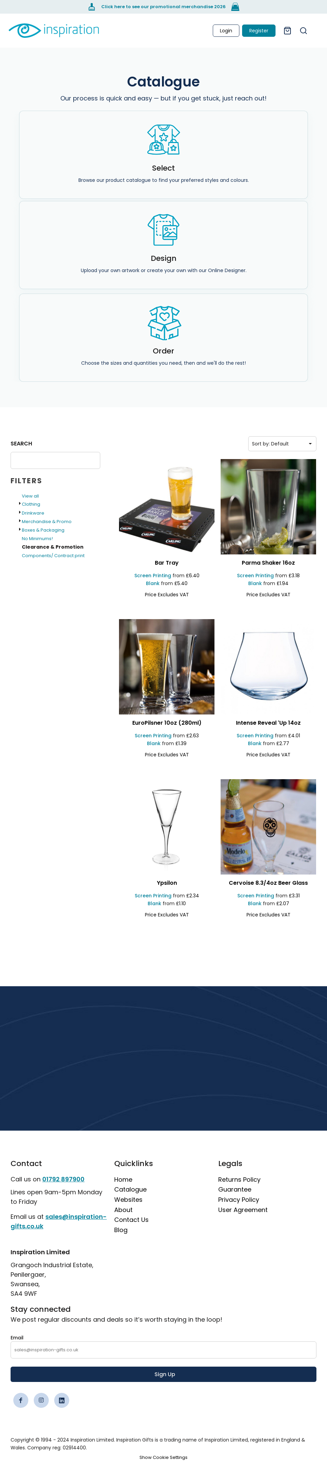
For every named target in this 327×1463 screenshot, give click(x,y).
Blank (153, 583)
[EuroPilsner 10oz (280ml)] (167, 723)
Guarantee (234, 1189)
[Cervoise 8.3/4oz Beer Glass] (268, 883)
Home (123, 1179)
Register (258, 30)
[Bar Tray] (167, 563)
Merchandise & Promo (47, 521)
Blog (121, 1230)
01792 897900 (63, 1179)
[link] (53, 30)
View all (30, 496)
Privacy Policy (238, 1199)
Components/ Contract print (53, 555)
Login (226, 30)
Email (17, 1337)
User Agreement (243, 1210)
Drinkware (33, 513)
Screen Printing (152, 575)
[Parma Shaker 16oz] (268, 563)
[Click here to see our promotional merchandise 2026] (163, 7)
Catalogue (130, 1189)
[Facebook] (20, 1400)
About (123, 1210)
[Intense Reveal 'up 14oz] (268, 723)
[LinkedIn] (61, 1400)
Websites (128, 1199)
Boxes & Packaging (43, 530)
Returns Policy (239, 1179)
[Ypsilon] (167, 883)
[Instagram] (41, 1400)
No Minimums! (37, 538)
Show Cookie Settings (163, 1457)
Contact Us (131, 1219)
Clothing (31, 504)
